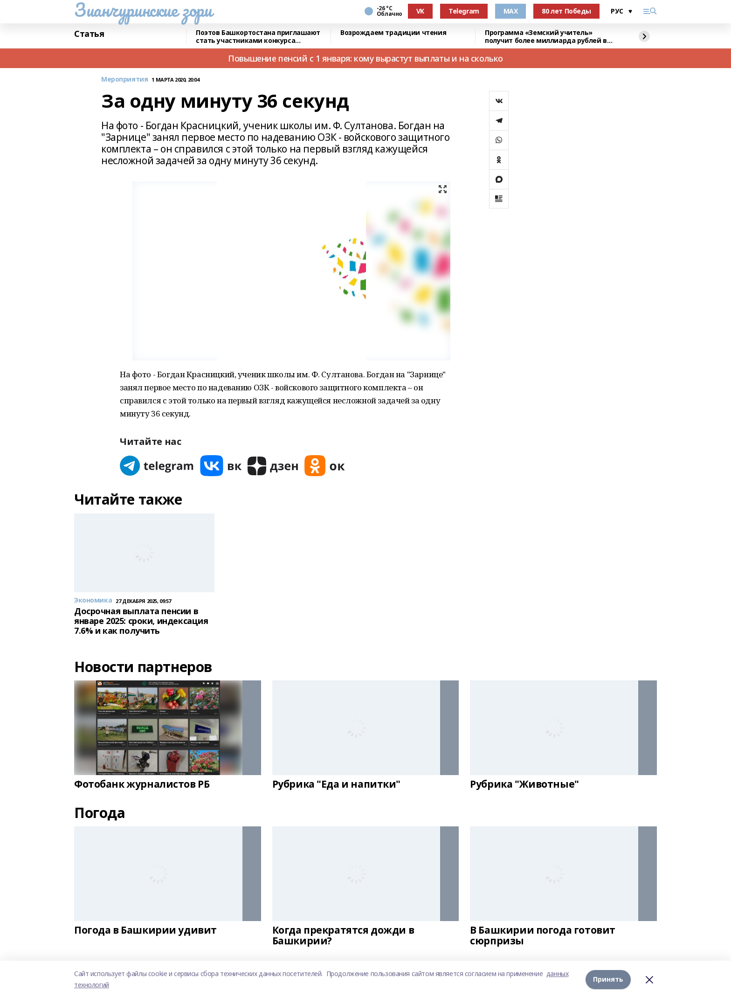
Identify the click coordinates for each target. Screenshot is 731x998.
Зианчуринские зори (143, 9)
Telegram (463, 11)
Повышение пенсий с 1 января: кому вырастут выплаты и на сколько (365, 58)
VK (420, 11)
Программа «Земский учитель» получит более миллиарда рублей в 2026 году (546, 36)
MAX (510, 11)
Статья (89, 34)
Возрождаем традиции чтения (393, 33)
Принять (608, 979)
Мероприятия (124, 79)
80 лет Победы (566, 11)
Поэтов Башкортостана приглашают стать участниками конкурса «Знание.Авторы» (258, 36)
